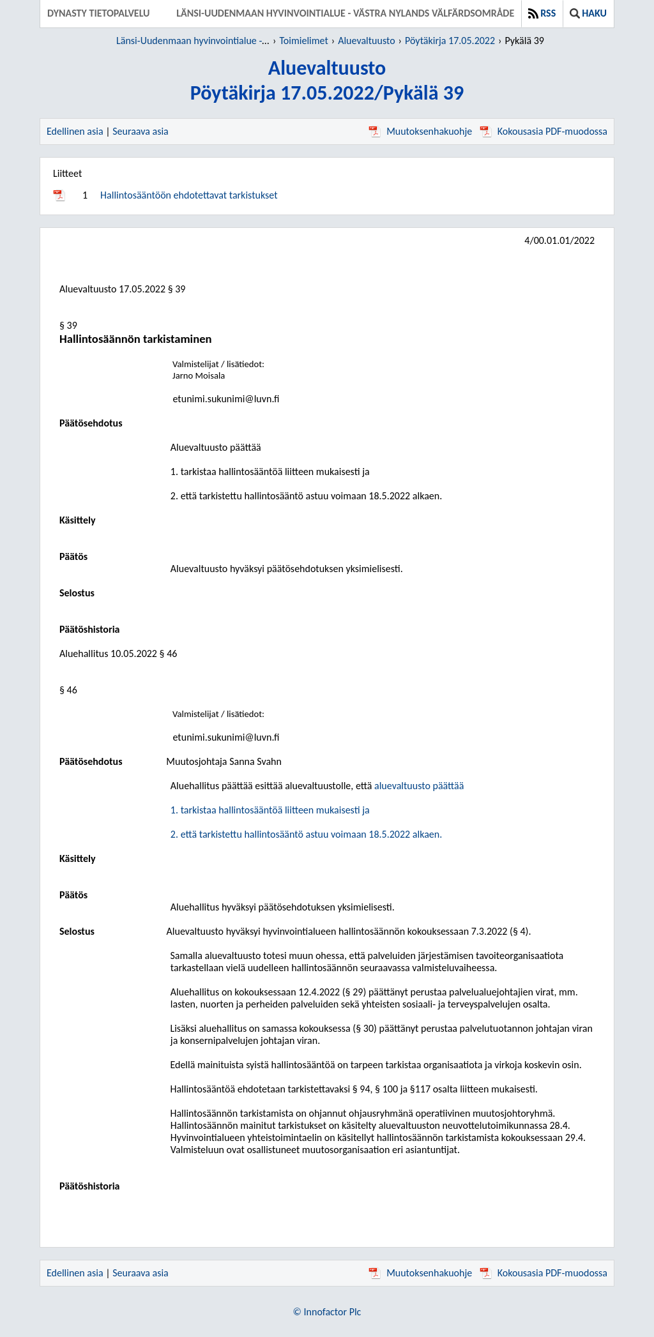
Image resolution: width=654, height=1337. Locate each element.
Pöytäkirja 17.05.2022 (450, 40)
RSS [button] (542, 13)
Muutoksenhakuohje (420, 131)
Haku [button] (588, 13)
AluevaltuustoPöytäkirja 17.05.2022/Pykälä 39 (327, 80)
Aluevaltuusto (366, 40)
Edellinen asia (75, 131)
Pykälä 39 (524, 40)
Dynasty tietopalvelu (98, 13)
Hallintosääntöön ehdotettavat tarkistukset (188, 195)
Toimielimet (303, 40)
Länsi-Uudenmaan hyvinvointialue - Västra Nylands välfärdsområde (345, 13)
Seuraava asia (140, 131)
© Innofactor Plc (327, 1312)
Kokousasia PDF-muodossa (543, 131)
